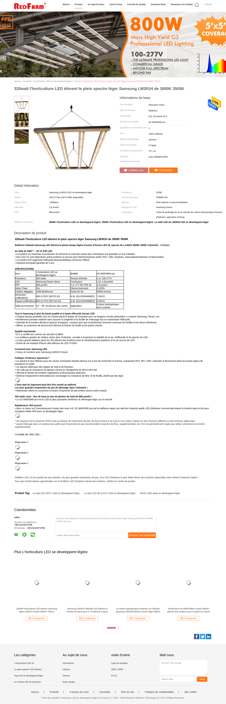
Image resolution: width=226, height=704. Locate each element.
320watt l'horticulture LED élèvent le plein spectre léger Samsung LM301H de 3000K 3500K (117, 81)
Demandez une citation (182, 4)
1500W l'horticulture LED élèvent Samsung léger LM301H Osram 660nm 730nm (36, 610)
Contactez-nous (158, 4)
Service (66, 675)
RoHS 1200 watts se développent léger (160, 493)
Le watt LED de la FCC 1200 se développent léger (109, 493)
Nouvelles (104, 692)
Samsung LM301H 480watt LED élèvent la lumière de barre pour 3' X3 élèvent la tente (87, 610)
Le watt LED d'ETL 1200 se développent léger (55, 493)
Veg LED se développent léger (28, 675)
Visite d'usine (115, 4)
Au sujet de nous (96, 4)
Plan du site (127, 692)
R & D (114, 675)
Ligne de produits (119, 663)
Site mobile (190, 692)
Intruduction (68, 663)
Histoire (66, 669)
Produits (79, 4)
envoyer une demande (142, 535)
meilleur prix (134, 170)
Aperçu (35, 692)
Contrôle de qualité (136, 4)
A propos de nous (79, 692)
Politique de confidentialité (159, 692)
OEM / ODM (117, 669)
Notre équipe (69, 682)
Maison (66, 4)
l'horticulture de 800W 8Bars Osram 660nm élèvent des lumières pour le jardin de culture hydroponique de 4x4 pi (188, 610)
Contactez (163, 170)
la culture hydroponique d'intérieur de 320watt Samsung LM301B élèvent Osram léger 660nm (138, 610)
